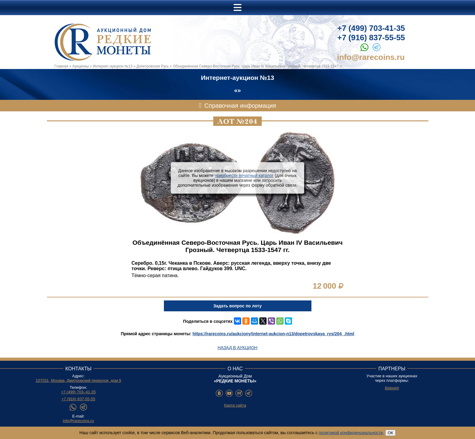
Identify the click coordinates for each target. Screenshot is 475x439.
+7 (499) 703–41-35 (78, 392)
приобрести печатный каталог (244, 175)
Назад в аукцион (237, 347)
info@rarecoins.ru (371, 57)
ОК (390, 433)
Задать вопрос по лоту (237, 305)
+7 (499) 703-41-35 (371, 28)
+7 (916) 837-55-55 (371, 37)
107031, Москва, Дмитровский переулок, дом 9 (78, 380)
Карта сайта (235, 405)
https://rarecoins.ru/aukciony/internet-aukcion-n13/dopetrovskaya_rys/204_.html (273, 333)
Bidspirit (392, 388)
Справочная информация (240, 105)
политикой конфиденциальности (351, 432)
